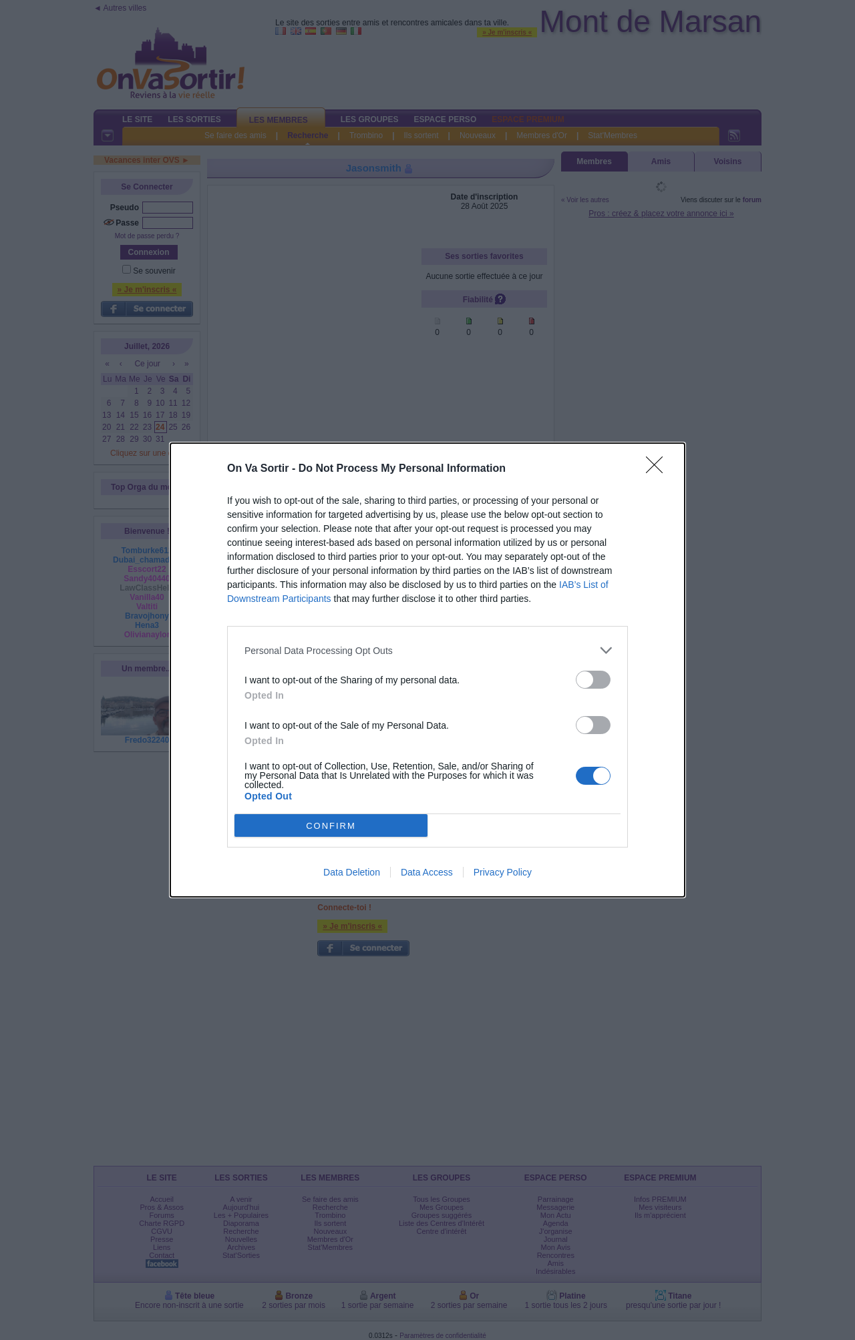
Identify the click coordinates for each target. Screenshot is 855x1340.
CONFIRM (331, 826)
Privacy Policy (503, 872)
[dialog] (427, 670)
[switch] (593, 680)
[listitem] (427, 650)
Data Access (427, 872)
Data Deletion (351, 872)
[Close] (658, 469)
